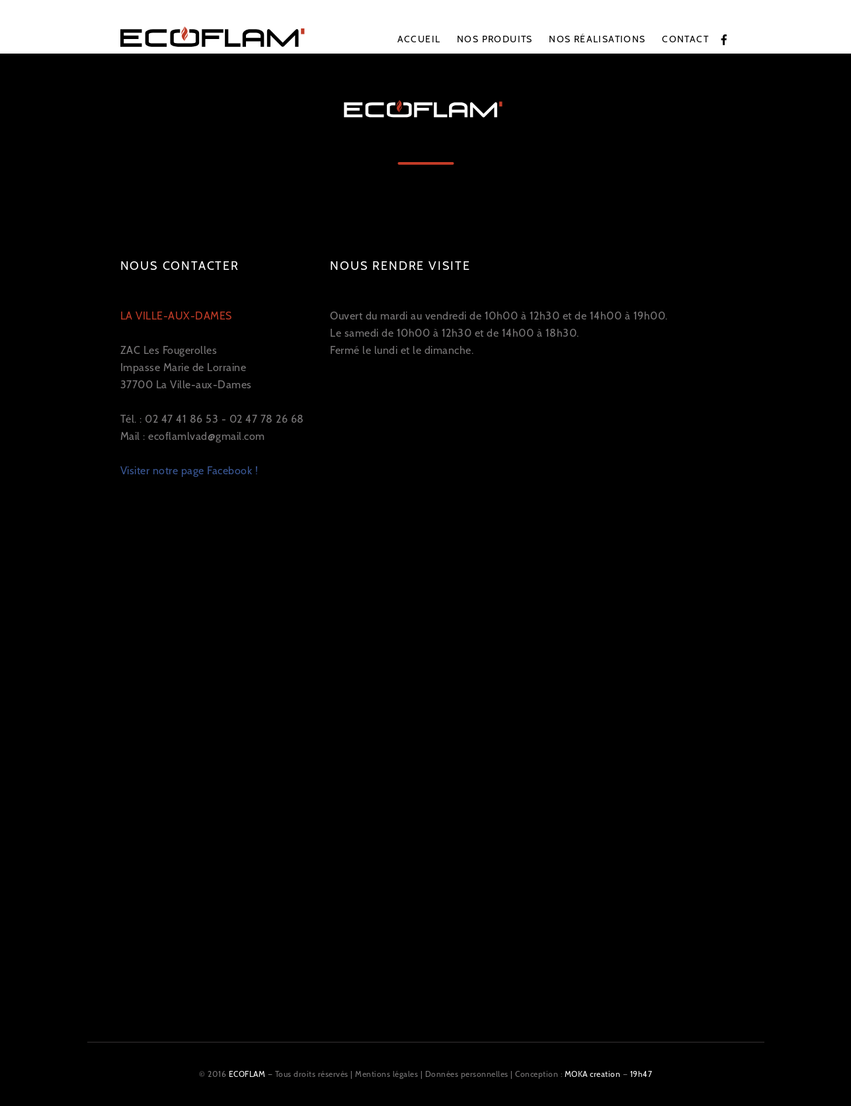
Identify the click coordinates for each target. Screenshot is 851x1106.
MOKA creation (593, 1074)
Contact (685, 39)
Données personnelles (466, 1074)
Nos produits (495, 39)
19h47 (641, 1074)
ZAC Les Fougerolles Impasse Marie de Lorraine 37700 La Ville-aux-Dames (186, 350)
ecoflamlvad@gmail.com (206, 436)
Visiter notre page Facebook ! (189, 470)
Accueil (419, 39)
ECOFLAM (247, 1074)
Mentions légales (386, 1074)
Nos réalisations (597, 39)
